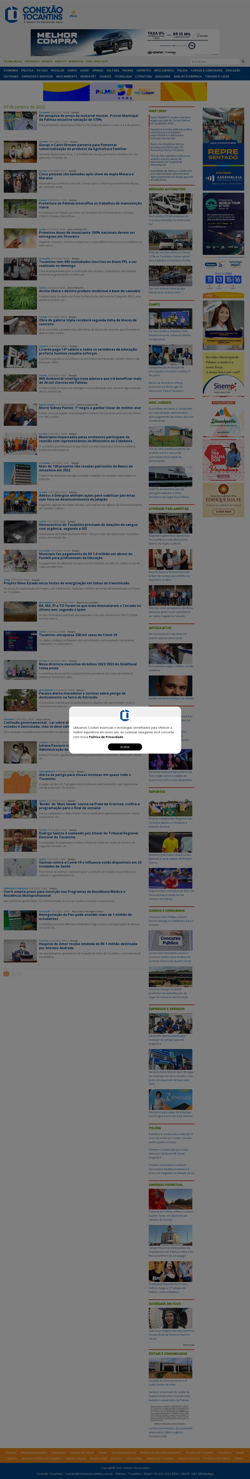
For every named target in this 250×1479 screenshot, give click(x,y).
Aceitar (125, 747)
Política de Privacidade (106, 737)
